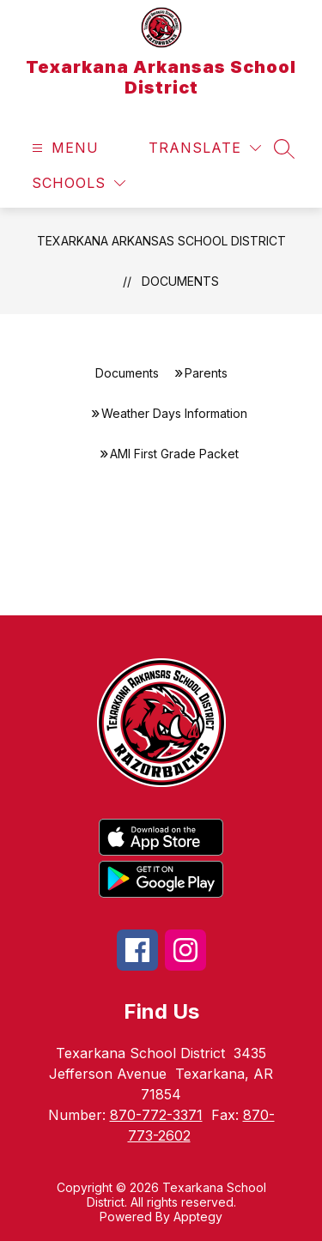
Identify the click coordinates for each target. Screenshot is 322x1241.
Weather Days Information (174, 413)
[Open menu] (63, 148)
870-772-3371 (156, 1114)
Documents (180, 281)
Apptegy (197, 1216)
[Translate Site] (204, 148)
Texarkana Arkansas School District (161, 240)
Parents (206, 373)
